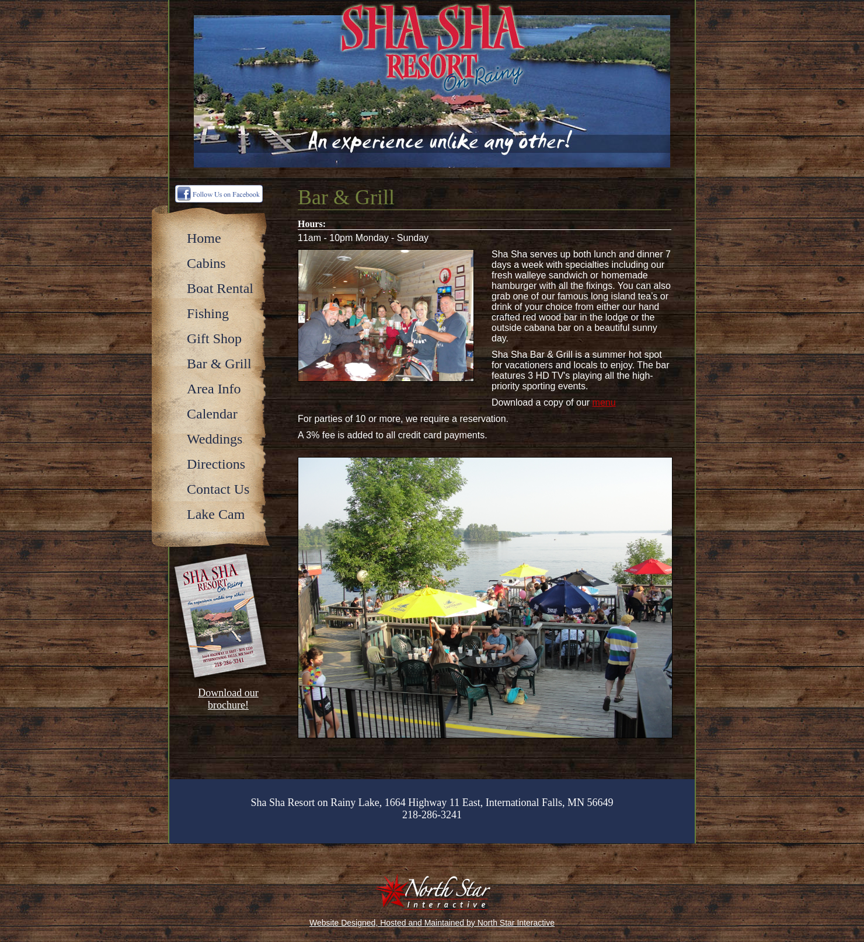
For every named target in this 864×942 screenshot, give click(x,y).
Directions (216, 464)
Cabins (206, 263)
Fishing (208, 313)
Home (204, 238)
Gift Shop (214, 338)
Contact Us (218, 489)
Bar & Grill (219, 363)
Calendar (212, 413)
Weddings (214, 438)
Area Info (214, 388)
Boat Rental (220, 288)
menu (604, 402)
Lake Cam (216, 514)
